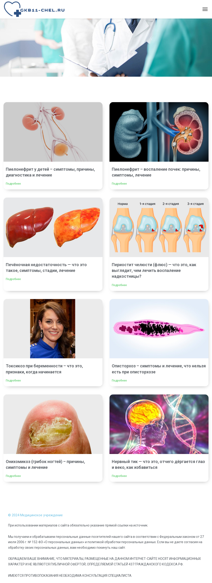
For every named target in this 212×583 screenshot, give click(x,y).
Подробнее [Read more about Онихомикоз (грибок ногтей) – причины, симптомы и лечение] (13, 476)
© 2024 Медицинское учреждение (35, 515)
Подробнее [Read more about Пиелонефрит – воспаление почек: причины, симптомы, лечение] (119, 183)
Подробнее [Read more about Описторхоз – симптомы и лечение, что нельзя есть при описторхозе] (119, 380)
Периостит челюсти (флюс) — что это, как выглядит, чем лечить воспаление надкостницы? (154, 270)
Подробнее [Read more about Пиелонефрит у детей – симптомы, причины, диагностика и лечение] (13, 183)
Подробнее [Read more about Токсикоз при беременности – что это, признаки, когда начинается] (13, 380)
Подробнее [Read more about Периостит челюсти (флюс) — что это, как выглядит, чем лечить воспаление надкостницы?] (119, 285)
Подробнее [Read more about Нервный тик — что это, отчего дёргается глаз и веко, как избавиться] (119, 476)
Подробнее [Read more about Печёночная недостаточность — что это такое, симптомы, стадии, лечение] (13, 279)
